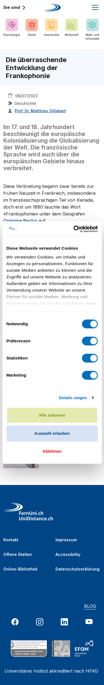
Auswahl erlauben (52, 433)
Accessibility (67, 554)
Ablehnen (51, 451)
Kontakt (10, 539)
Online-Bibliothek (20, 569)
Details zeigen (73, 397)
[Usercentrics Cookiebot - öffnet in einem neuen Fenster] (74, 229)
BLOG (90, 606)
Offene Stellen (17, 554)
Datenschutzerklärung (77, 569)
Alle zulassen (52, 415)
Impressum (66, 539)
